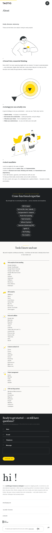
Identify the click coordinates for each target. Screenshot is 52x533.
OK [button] (38, 529)
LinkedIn (5, 516)
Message (9, 445)
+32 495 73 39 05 (8, 510)
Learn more (31, 528)
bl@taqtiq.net (14, 424)
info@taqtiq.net (7, 503)
